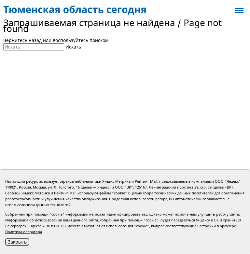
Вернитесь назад (22, 40)
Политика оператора (23, 231)
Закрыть (17, 242)
